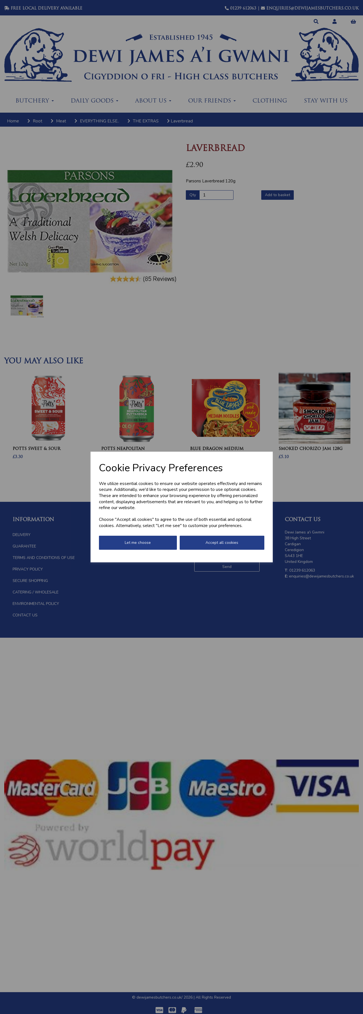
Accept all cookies (221, 542)
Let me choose (138, 542)
